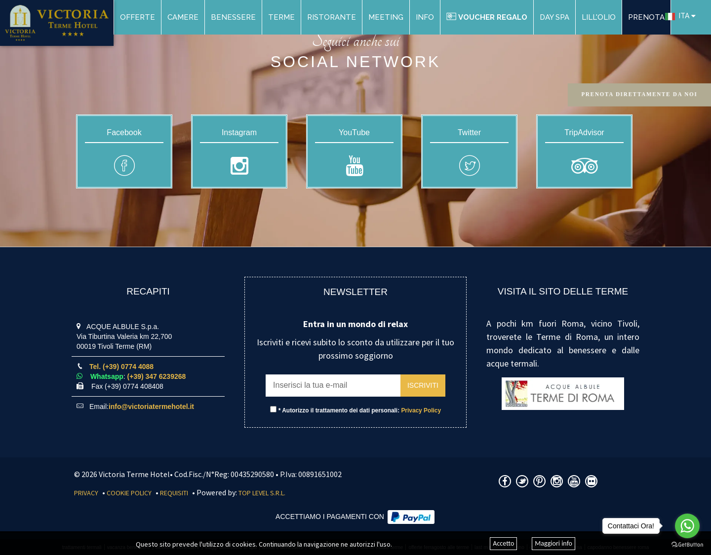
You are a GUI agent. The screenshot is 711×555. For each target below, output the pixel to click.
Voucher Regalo (486, 17)
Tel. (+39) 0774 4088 (121, 366)
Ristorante (331, 17)
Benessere (233, 17)
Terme (281, 17)
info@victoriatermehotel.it (151, 406)
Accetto (503, 543)
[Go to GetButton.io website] (687, 545)
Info (425, 17)
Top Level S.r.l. (261, 492)
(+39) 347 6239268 (156, 376)
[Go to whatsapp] (687, 526)
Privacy (86, 492)
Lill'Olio (599, 17)
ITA (677, 16)
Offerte (137, 17)
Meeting (385, 17)
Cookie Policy (129, 492)
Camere (182, 17)
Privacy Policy (421, 410)
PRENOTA (646, 17)
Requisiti (174, 492)
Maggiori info (553, 543)
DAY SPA (554, 17)
